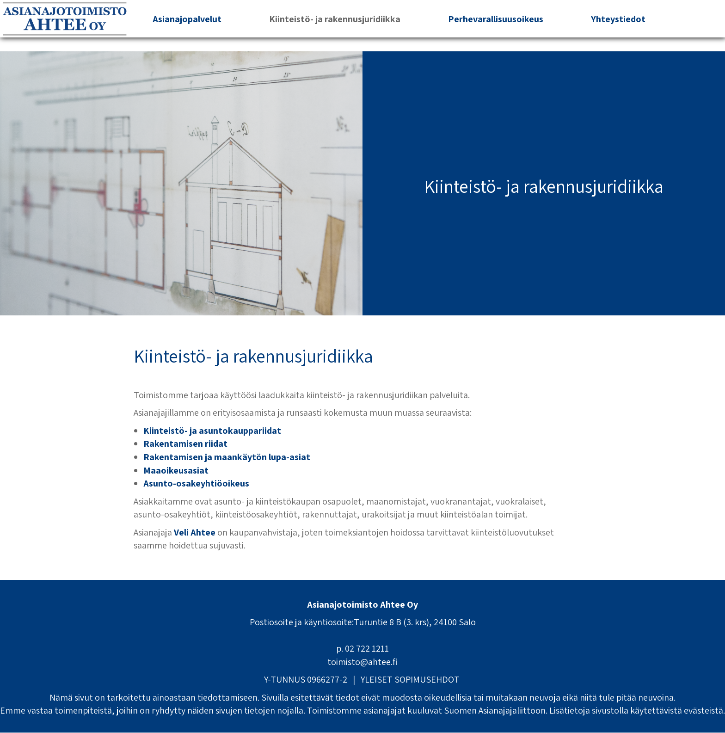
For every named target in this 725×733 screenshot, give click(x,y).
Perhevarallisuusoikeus (495, 19)
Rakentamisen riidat (185, 443)
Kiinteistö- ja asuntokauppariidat (212, 431)
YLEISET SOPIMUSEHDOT (410, 679)
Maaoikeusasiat (176, 470)
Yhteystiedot (618, 19)
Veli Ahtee (194, 532)
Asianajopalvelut (187, 19)
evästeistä (703, 710)
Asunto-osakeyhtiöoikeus (196, 483)
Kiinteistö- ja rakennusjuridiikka (334, 19)
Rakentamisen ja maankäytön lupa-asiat (226, 457)
